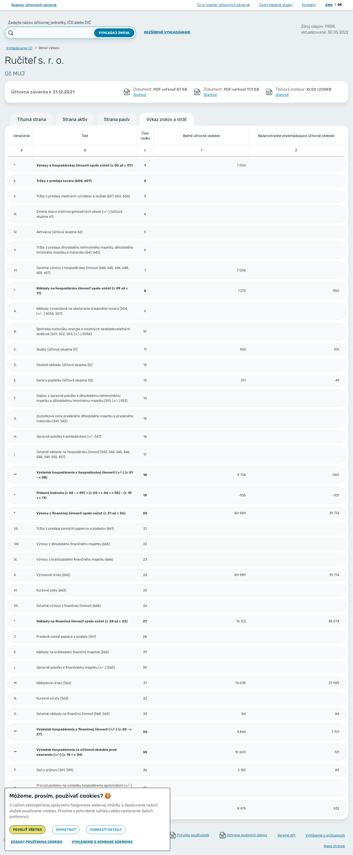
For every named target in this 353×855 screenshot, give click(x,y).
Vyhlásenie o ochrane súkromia (102, 842)
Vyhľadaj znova (114, 33)
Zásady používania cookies (36, 842)
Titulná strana (31, 119)
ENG (329, 5)
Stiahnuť (139, 95)
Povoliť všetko (27, 830)
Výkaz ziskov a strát (166, 119)
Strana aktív (75, 119)
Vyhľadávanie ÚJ (19, 48)
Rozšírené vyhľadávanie (167, 32)
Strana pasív (117, 119)
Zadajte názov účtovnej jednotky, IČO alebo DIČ (49, 22)
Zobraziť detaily (106, 830)
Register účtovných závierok (34, 5)
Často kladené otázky (276, 5)
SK (340, 5)
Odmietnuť (66, 830)
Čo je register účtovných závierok (223, 5)
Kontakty (309, 5)
